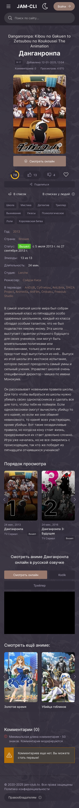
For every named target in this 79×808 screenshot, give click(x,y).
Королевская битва (31, 221)
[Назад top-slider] (4, 499)
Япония (24, 239)
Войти (62, 6)
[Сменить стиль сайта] (45, 6)
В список (19, 194)
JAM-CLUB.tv (27, 6)
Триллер (61, 205)
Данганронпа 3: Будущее (53, 531)
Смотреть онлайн (42, 161)
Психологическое (53, 213)
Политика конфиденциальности (27, 789)
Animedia (22, 291)
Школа (10, 205)
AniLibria (58, 287)
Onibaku (47, 291)
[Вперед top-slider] (75, 499)
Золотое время (15, 706)
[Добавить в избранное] (66, 175)
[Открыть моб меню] (8, 6)
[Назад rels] (4, 677)
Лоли (9, 221)
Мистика (26, 205)
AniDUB (30, 287)
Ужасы (31, 213)
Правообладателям (22, 797)
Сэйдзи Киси (32, 280)
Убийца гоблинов (54, 706)
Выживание (13, 213)
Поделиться (41, 184)
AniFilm (35, 291)
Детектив (43, 205)
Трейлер (39, 585)
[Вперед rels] (75, 677)
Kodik (62, 575)
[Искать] (10, 18)
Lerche (23, 272)
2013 (16, 231)
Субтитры (44, 287)
